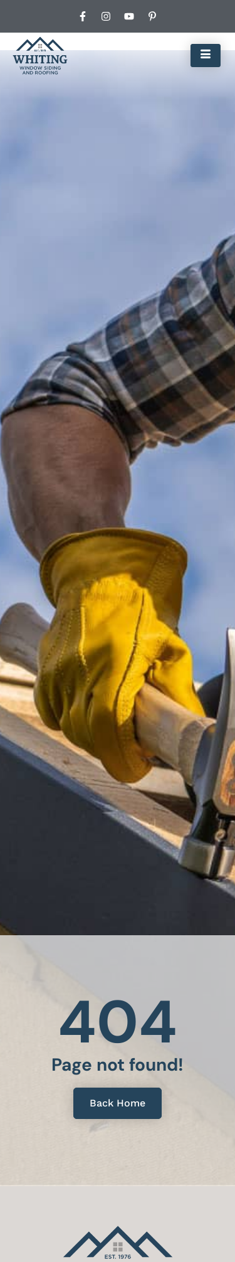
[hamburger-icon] (206, 55)
